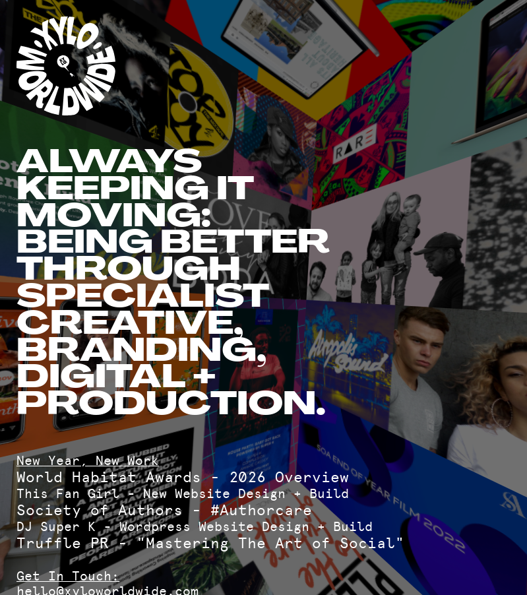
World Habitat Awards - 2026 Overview (182, 477)
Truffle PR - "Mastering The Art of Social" (210, 543)
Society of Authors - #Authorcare (164, 510)
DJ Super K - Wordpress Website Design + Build (194, 526)
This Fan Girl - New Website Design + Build (182, 493)
